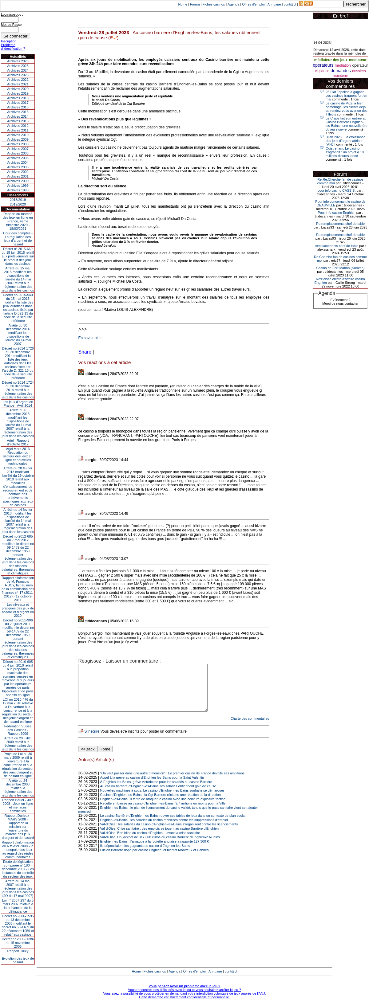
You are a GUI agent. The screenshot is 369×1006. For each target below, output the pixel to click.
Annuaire (274, 4)
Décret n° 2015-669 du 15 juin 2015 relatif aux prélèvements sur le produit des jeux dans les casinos (18, 256)
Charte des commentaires (250, 728)
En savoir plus (89, 338)
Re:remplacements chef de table (340, 223)
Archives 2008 (18, 144)
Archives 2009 (18, 139)
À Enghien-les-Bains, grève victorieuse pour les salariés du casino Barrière (156, 791)
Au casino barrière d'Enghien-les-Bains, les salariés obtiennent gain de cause (158, 795)
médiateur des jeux (331, 60)
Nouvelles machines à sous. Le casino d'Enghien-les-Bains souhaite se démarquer (162, 799)
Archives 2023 (18, 75)
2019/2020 (18, 204)
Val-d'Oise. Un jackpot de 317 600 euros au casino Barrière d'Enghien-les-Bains (160, 846)
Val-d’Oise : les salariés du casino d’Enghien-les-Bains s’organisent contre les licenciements (169, 833)
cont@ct (290, 4)
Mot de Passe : (12, 24)
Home (182, 4)
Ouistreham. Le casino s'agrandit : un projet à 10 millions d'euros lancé (345, 152)
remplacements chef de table (336, 246)
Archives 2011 (18, 130)
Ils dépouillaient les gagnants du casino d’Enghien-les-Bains (145, 855)
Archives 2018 (18, 98)
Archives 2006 (18, 153)
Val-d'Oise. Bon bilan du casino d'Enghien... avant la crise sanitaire (150, 842)
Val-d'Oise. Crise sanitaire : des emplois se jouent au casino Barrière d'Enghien (159, 838)
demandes (341, 70)
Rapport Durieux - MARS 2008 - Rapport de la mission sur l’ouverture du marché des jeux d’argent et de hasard (18, 827)
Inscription (8, 41)
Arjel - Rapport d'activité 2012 (18, 442)
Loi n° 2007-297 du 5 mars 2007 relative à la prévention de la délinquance (18, 905)
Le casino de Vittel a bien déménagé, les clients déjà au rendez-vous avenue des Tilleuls (346, 108)
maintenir (340, 75)
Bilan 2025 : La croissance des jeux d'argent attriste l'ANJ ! (345, 140)
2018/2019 (18, 200)
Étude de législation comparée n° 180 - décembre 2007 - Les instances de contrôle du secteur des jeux (18, 869)
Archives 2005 (18, 158)
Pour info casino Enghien (336, 212)
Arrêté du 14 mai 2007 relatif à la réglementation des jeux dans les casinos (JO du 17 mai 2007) (18, 888)
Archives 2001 (18, 176)
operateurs (323, 65)
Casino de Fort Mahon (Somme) (340, 268)
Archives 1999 (18, 185)
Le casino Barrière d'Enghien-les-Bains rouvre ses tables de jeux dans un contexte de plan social (172, 825)
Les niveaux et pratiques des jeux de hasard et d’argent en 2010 (18, 610)
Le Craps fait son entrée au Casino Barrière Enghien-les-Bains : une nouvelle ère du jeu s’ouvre (346, 123)
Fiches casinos (214, 4)
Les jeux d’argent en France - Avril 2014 (17, 403)
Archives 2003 (18, 167)
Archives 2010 (18, 135)
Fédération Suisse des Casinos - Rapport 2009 (18, 729)
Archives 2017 (18, 102)
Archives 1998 (18, 190)
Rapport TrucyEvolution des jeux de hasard (18, 956)
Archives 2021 (18, 84)
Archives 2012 (18, 125)
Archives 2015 (18, 112)
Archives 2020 (18, 89)
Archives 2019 (18, 93)
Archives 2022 (18, 79)
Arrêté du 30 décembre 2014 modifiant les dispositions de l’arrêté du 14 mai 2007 (18, 334)
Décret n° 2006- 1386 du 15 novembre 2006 (18, 942)
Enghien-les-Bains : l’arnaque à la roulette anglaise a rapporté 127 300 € (154, 850)
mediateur (358, 60)
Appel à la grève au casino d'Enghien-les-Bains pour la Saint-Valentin (152, 787)
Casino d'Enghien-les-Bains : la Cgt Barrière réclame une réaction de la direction (160, 804)
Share (84, 351)
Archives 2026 (18, 61)
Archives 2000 (18, 181)
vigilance (322, 71)
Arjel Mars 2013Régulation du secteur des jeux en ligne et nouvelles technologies (17, 456)
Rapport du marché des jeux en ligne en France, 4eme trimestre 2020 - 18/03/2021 (18, 221)
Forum (195, 4)
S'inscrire (91, 740)
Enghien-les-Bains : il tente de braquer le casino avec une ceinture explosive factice (162, 808)
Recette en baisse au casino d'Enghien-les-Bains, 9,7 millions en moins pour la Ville (163, 812)
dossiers (359, 71)
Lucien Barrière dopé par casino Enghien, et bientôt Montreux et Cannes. (155, 859)
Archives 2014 (18, 116)
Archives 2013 (18, 121)
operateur (360, 65)
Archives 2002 (18, 172)
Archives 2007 (18, 149)
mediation (343, 65)
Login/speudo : (12, 14)
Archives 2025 (18, 66)
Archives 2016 (18, 107)
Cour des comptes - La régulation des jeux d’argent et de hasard (18, 238)
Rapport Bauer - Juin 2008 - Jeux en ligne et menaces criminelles (18, 805)
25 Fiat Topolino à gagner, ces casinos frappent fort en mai (346, 95)
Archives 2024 (18, 70)
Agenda (233, 4)
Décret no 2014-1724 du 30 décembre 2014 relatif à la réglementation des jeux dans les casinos (18, 390)
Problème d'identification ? (13, 46)
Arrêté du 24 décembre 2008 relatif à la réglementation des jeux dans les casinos (18, 788)
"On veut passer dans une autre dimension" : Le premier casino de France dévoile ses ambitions (172, 782)
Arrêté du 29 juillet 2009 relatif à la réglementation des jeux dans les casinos (18, 743)
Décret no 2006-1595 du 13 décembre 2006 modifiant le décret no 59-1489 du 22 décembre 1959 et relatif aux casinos (18, 925)
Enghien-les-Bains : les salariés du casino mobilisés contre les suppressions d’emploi (164, 829)
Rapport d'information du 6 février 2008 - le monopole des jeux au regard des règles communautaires (18, 849)
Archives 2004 (18, 162)
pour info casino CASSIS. (336, 190)
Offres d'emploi (253, 4)
